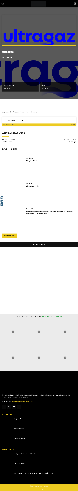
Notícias (29, 158)
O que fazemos (19, 463)
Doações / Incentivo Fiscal (24, 454)
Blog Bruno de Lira (32, 186)
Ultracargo (72, 142)
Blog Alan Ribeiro (32, 161)
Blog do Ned (18, 419)
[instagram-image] (13, 332)
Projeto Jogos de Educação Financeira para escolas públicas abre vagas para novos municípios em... (49, 212)
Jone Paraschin (18, 120)
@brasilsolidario (52, 316)
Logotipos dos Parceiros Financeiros (15, 112)
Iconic (43, 85)
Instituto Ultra (7, 142)
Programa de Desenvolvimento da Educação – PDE (34, 473)
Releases (29, 208)
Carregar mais (9, 236)
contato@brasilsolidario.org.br (22, 401)
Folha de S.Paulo (19, 438)
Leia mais (7, 88)
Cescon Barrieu (9, 85)
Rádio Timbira (19, 428)
